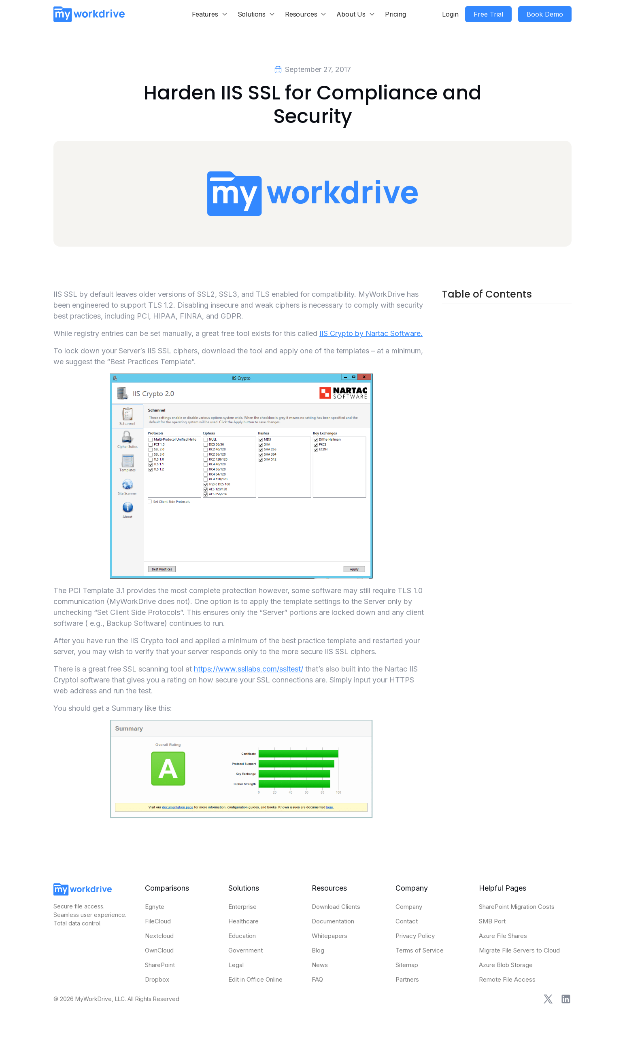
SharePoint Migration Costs (517, 906)
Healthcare (243, 921)
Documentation (333, 921)
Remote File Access (507, 979)
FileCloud (158, 921)
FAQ (317, 979)
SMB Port (492, 921)
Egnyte (154, 906)
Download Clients (336, 906)
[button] (210, 14)
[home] (89, 13)
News (320, 965)
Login (450, 14)
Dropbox (157, 979)
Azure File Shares (503, 936)
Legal (236, 965)
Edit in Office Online (255, 979)
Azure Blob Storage (506, 965)
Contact (406, 921)
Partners (407, 979)
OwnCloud (159, 950)
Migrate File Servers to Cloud (519, 950)
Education (242, 936)
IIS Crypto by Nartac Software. (371, 333)
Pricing (395, 14)
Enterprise (242, 906)
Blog (318, 950)
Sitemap (406, 965)
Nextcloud (159, 936)
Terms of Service (419, 950)
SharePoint (160, 965)
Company (408, 906)
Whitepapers (329, 936)
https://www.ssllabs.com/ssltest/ (248, 669)
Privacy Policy (415, 936)
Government (245, 950)
